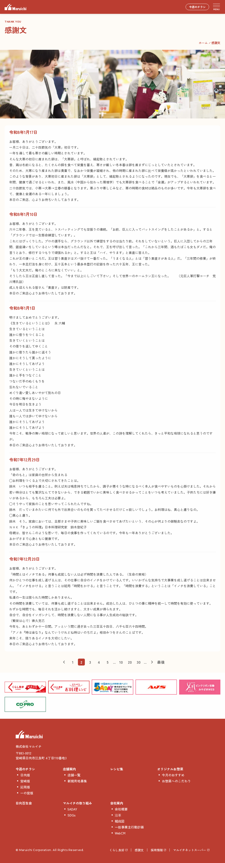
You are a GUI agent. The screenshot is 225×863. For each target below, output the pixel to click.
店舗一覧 (74, 775)
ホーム (203, 43)
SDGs (72, 815)
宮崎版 (25, 781)
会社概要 (121, 809)
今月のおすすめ (173, 775)
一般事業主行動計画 (129, 827)
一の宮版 (26, 793)
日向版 (25, 775)
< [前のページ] (64, 662)
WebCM (120, 833)
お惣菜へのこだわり (176, 781)
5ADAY (72, 809)
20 (130, 662)
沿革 (118, 815)
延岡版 (25, 787)
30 (139, 662)
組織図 (119, 821)
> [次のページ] (152, 662)
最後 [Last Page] (161, 662)
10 (121, 662)
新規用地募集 (77, 781)
